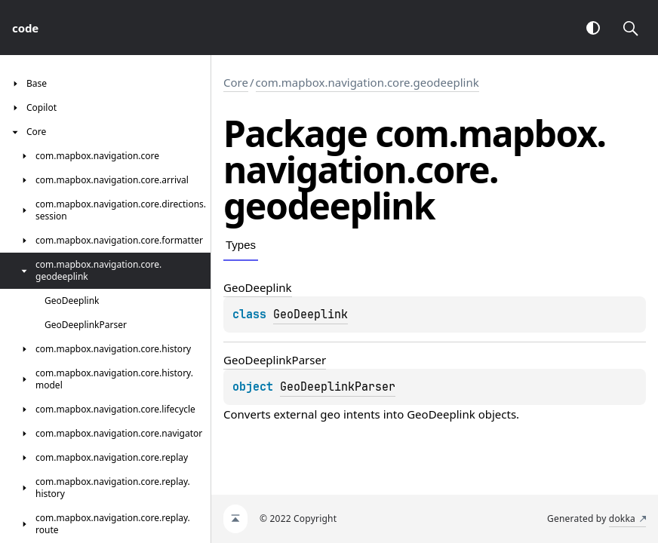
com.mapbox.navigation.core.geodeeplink (367, 82)
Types (241, 244)
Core (235, 82)
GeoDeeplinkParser (337, 386)
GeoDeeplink (310, 314)
